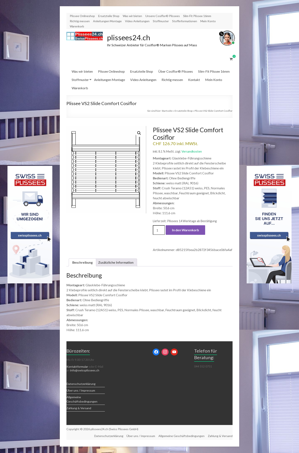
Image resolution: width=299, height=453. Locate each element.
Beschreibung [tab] (82, 262)
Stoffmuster (161, 21)
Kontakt (194, 80)
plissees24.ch (129, 37)
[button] (139, 133)
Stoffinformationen (184, 21)
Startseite (167, 111)
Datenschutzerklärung (81, 384)
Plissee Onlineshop (82, 16)
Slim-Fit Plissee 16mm (197, 16)
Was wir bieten (132, 16)
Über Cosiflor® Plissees (175, 71)
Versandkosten (191, 151)
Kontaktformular (77, 367)
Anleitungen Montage (107, 21)
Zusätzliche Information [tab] (116, 262)
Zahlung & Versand (78, 408)
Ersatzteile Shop (108, 16)
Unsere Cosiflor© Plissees (162, 16)
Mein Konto (208, 21)
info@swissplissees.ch (84, 370)
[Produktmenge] (159, 230)
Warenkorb (77, 26)
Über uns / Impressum (80, 390)
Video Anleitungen (137, 21)
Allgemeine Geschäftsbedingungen (181, 436)
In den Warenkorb (185, 230)
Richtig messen (80, 21)
